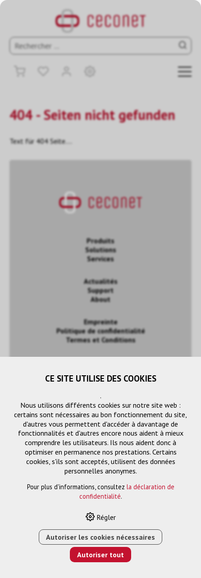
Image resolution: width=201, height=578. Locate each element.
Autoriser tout (100, 554)
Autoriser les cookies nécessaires (100, 537)
